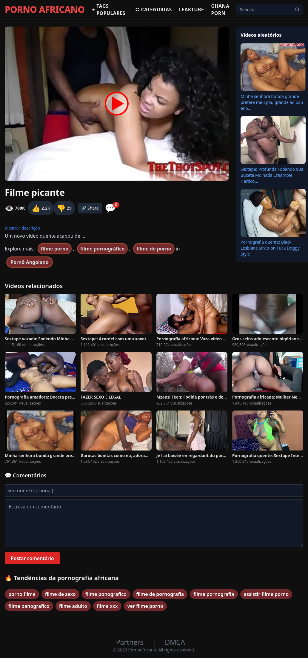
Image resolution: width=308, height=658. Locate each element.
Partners (130, 642)
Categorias (153, 9)
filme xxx (107, 606)
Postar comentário (32, 558)
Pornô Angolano (29, 262)
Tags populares (108, 9)
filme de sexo (60, 594)
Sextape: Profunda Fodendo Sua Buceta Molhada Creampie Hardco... (272, 175)
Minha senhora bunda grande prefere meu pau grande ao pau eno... (272, 102)
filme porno (55, 248)
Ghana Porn (220, 9)
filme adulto (73, 606)
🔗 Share (90, 208)
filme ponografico (106, 594)
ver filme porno (145, 606)
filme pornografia (213, 594)
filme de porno (153, 248)
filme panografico (29, 606)
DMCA (175, 642)
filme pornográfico (102, 248)
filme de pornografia (160, 594)
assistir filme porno (266, 594)
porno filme (22, 594)
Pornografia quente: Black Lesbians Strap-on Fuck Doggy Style (270, 248)
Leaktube (191, 9)
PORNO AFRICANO (44, 9)
